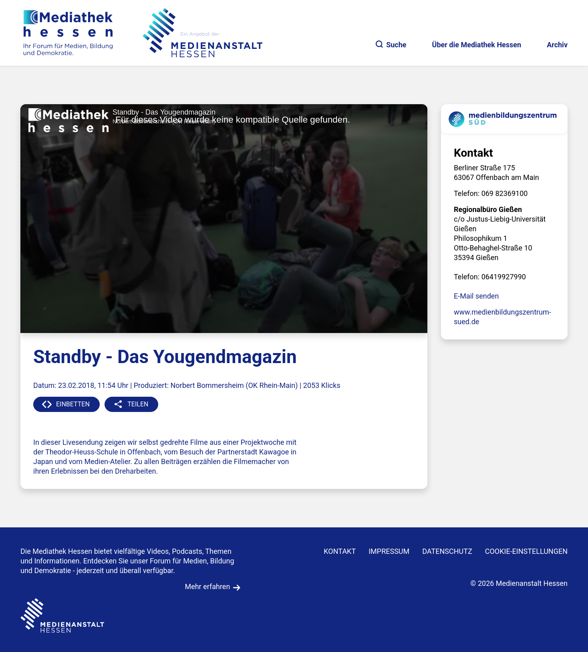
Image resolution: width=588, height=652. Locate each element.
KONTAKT (340, 551)
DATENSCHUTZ (447, 551)
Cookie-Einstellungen (526, 551)
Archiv (557, 44)
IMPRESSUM (389, 551)
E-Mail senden (476, 296)
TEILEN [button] (137, 404)
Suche (391, 44)
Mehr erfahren (207, 586)
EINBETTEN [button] (73, 404)
